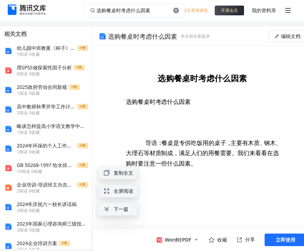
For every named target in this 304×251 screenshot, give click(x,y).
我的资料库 (264, 10)
